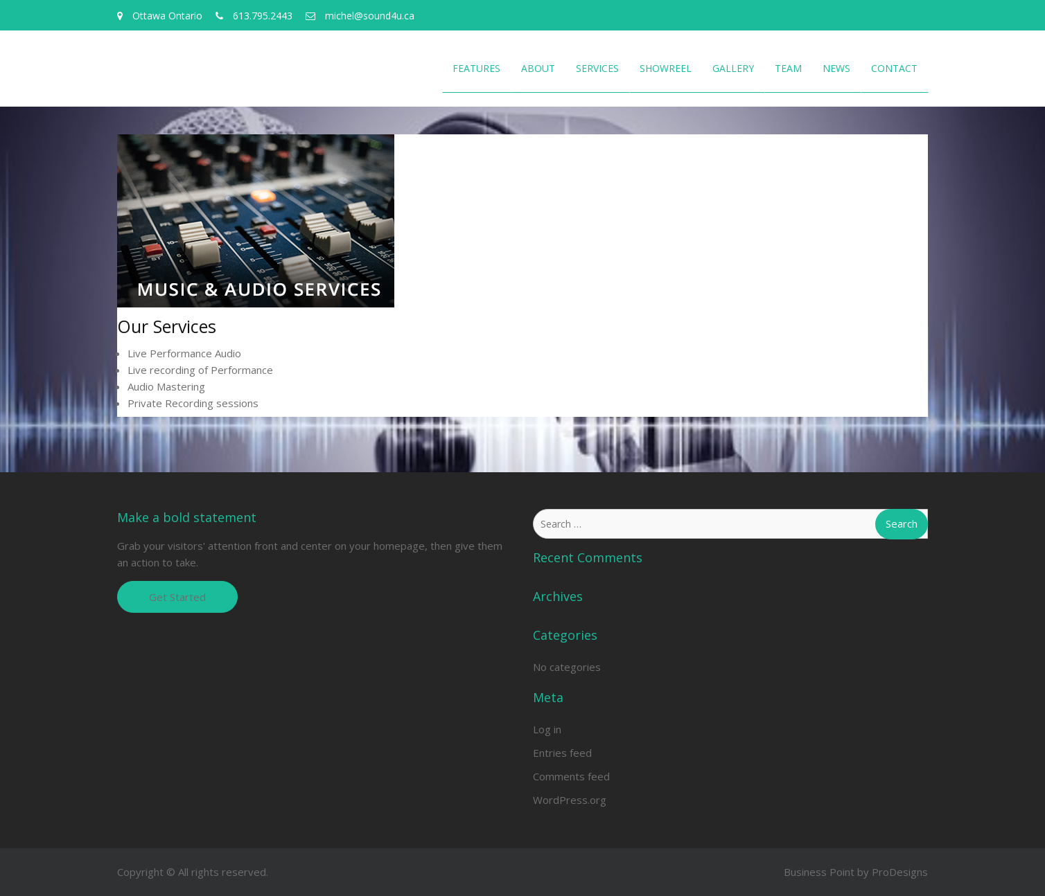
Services (597, 68)
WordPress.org (569, 800)
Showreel (666, 68)
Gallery (733, 68)
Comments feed (571, 776)
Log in (547, 729)
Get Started (177, 597)
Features (476, 68)
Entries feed (562, 753)
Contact (894, 68)
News (836, 68)
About (538, 68)
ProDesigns (900, 872)
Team (788, 68)
